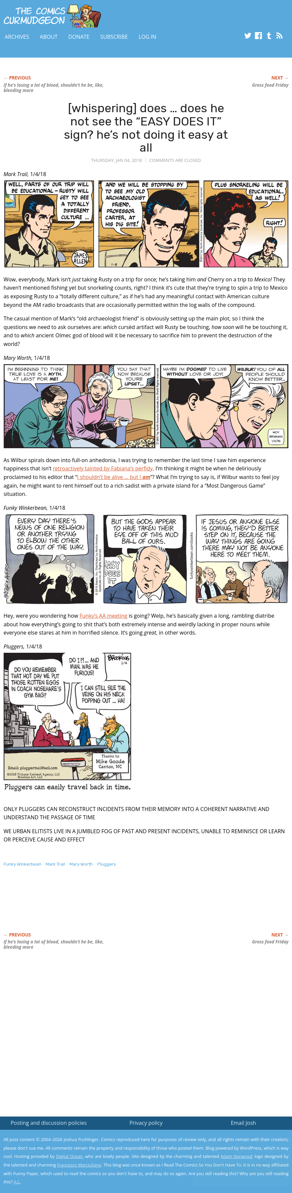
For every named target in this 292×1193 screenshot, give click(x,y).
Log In (147, 36)
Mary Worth (81, 864)
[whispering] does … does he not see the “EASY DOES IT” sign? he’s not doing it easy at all (146, 128)
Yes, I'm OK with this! (236, 1168)
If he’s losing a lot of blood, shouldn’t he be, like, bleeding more (54, 87)
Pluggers (106, 864)
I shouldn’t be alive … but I (113, 477)
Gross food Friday (270, 85)
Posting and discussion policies (49, 1122)
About (48, 36)
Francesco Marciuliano (79, 1165)
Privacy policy (146, 1122)
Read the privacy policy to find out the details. (232, 1151)
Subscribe (114, 36)
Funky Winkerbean (22, 864)
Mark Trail (55, 864)
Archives (17, 36)
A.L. (17, 1182)
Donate (78, 36)
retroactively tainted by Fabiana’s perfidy (103, 468)
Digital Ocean (69, 1156)
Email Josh (243, 1122)
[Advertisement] (124, 907)
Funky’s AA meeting (103, 615)
